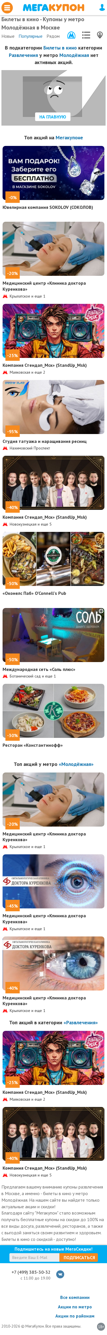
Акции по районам (74, 1316)
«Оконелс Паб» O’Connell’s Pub (34, 593)
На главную (52, 117)
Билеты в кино (60, 47)
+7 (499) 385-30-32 (31, 1272)
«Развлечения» (81, 1022)
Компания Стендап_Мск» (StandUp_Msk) (45, 365)
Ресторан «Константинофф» (33, 745)
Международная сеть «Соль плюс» (39, 669)
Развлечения (23, 55)
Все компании (75, 1297)
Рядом (53, 36)
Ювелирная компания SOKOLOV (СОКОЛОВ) (48, 207)
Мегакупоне (69, 137)
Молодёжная (74, 55)
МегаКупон (53, 7)
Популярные (31, 36)
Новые (8, 36)
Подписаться (79, 1257)
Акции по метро (75, 1307)
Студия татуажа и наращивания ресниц (45, 441)
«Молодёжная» (76, 764)
